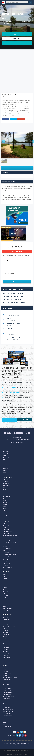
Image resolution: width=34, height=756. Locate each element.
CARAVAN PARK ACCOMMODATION (17, 433)
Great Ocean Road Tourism (9, 702)
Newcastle (5, 591)
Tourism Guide (6, 679)
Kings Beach (6, 643)
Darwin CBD (6, 632)
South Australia (6, 540)
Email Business (21, 119)
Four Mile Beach (6, 657)
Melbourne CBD (6, 619)
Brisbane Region (7, 548)
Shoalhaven (5, 558)
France (5, 489)
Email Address (7, 264)
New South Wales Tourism (9, 721)
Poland (5, 504)
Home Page (6, 451)
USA (14, 743)
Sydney (4, 576)
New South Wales (7, 525)
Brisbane (5, 583)
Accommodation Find (8, 717)
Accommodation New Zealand (10, 677)
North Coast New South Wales (10, 535)
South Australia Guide (8, 719)
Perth (4, 580)
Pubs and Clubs (6, 667)
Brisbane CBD (6, 634)
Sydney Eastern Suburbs (8, 623)
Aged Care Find (6, 671)
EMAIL (17, 34)
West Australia (6, 537)
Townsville (5, 601)
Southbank (5, 624)
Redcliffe (5, 599)
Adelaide (5, 585)
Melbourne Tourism (7, 694)
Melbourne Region (7, 531)
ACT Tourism (6, 686)
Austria (5, 508)
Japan (4, 510)
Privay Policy (6, 472)
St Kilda (4, 640)
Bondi (4, 638)
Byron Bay (5, 597)
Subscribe (5, 470)
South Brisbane (6, 645)
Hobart (4, 606)
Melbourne (5, 578)
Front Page (6, 468)
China (29, 743)
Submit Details (17, 281)
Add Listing (25, 419)
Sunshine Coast (6, 544)
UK (11, 743)
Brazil (4, 498)
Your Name (7, 260)
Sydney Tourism (6, 683)
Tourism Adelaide (7, 713)
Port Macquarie (6, 604)
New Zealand (6, 485)
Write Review (17, 38)
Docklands (5, 651)
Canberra (5, 587)
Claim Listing (13, 119)
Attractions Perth (7, 673)
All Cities (5, 574)
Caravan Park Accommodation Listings (17, 754)
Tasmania (5, 546)
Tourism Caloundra (7, 700)
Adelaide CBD (6, 628)
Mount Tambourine (7, 608)
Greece (5, 502)
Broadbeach (5, 630)
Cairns (4, 593)
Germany (5, 493)
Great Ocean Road (7, 567)
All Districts (5, 617)
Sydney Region (6, 533)
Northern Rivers (6, 539)
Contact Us (6, 464)
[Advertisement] (17, 67)
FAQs (4, 459)
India (4, 500)
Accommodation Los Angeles (10, 705)
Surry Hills (5, 659)
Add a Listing (6, 119)
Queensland (6, 529)
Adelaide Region (7, 563)
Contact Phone (8, 269)
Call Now (17, 43)
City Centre (5, 649)
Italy (4, 487)
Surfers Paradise (7, 621)
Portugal (5, 506)
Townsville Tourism (7, 692)
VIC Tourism (6, 722)
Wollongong (6, 595)
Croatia (5, 495)
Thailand (5, 514)
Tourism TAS (6, 684)
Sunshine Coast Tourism (8, 711)
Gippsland (5, 559)
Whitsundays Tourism (8, 709)
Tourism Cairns (6, 707)
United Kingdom (7, 496)
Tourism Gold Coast (7, 715)
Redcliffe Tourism (7, 690)
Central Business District (9, 626)
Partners (5, 455)
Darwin (4, 589)
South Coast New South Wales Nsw (11, 542)
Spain (4, 491)
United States (6, 483)
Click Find (5, 669)
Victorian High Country (8, 556)
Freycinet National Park (8, 661)
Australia (5, 481)
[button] (3, 145)
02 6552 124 (7, 27)
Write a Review (17, 168)
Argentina (5, 515)
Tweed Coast (6, 561)
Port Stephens (6, 552)
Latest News (6, 457)
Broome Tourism (7, 688)
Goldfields (5, 565)
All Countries (6, 479)
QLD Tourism (6, 724)
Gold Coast (5, 582)
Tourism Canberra (7, 726)
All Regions (5, 523)
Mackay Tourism (6, 698)
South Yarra (5, 655)
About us (5, 466)
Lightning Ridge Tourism (8, 696)
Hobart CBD (6, 636)
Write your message (9, 273)
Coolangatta (6, 647)
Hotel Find (5, 681)
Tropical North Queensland (9, 554)
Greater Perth (6, 550)
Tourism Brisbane (7, 703)
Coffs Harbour (6, 610)
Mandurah (5, 602)
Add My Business (7, 453)
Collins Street (6, 642)
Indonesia (5, 512)
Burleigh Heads (6, 653)
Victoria (5, 527)
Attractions (5, 675)
